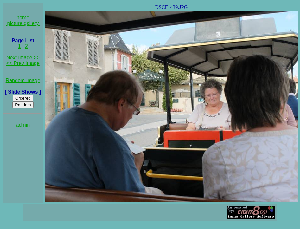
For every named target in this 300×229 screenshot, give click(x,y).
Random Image (23, 80)
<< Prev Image (23, 63)
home (23, 17)
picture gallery (23, 23)
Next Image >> (23, 57)
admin (23, 125)
